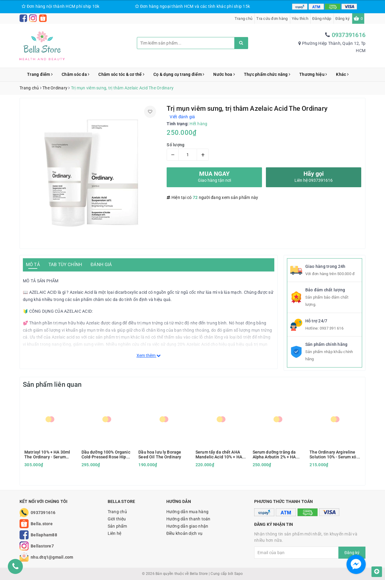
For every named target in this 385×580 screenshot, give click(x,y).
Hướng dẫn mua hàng (187, 511)
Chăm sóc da (75, 74)
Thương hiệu (313, 74)
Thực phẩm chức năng (267, 74)
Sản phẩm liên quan (52, 384)
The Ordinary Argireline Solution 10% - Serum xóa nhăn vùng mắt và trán (334, 454)
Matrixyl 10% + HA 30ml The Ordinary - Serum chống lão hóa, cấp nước (47, 454)
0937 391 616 (331, 328)
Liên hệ (115, 533)
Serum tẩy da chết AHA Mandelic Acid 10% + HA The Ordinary (219, 454)
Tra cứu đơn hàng (272, 18)
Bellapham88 (44, 534)
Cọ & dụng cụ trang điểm (178, 74)
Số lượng (175, 144)
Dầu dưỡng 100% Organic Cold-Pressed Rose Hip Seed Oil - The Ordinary (106, 454)
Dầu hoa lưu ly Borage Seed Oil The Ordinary (159, 454)
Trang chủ (243, 18)
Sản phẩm (117, 526)
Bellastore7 (42, 546)
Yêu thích (300, 18)
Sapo (238, 574)
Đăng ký (342, 18)
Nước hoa (224, 74)
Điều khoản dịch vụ (184, 533)
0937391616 (349, 35)
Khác (342, 74)
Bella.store (42, 523)
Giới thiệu (117, 518)
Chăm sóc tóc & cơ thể (121, 74)
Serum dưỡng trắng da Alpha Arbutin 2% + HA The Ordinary (274, 454)
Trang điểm (40, 74)
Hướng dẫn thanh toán (188, 518)
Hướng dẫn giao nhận (187, 526)
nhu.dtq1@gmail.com (52, 557)
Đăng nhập (321, 18)
